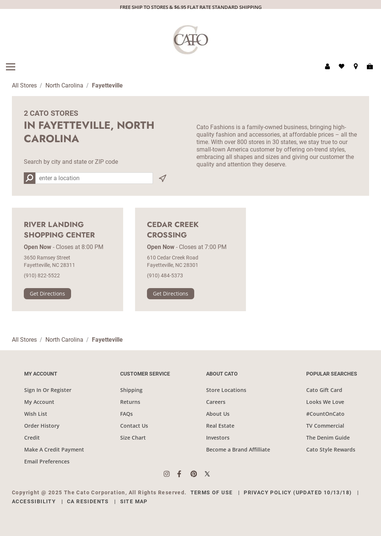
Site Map (134, 501)
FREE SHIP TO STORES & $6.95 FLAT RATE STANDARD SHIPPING (191, 7)
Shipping (131, 389)
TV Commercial (325, 425)
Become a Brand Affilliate (238, 449)
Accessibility (34, 501)
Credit (32, 437)
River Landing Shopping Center (59, 230)
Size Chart (133, 437)
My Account (39, 401)
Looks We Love (325, 401)
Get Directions (47, 293)
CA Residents (88, 501)
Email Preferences (47, 461)
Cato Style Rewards (330, 449)
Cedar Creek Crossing (173, 230)
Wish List (35, 413)
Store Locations (226, 389)
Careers (215, 401)
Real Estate (220, 425)
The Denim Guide (328, 437)
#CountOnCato (325, 413)
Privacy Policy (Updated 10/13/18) (298, 492)
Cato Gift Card (324, 389)
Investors (218, 437)
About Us (218, 413)
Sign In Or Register (47, 389)
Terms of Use (211, 492)
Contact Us (134, 425)
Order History (42, 425)
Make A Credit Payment (54, 449)
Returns (130, 401)
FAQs (126, 413)
